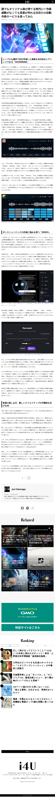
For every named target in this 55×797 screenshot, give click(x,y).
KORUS (5, 237)
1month (45, 646)
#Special (16, 19)
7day (27, 646)
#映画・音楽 (27, 19)
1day (10, 646)
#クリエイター (21, 19)
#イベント (41, 590)
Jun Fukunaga (9, 19)
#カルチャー (17, 590)
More (27, 752)
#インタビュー (17, 546)
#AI (13, 19)
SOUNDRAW (24, 67)
